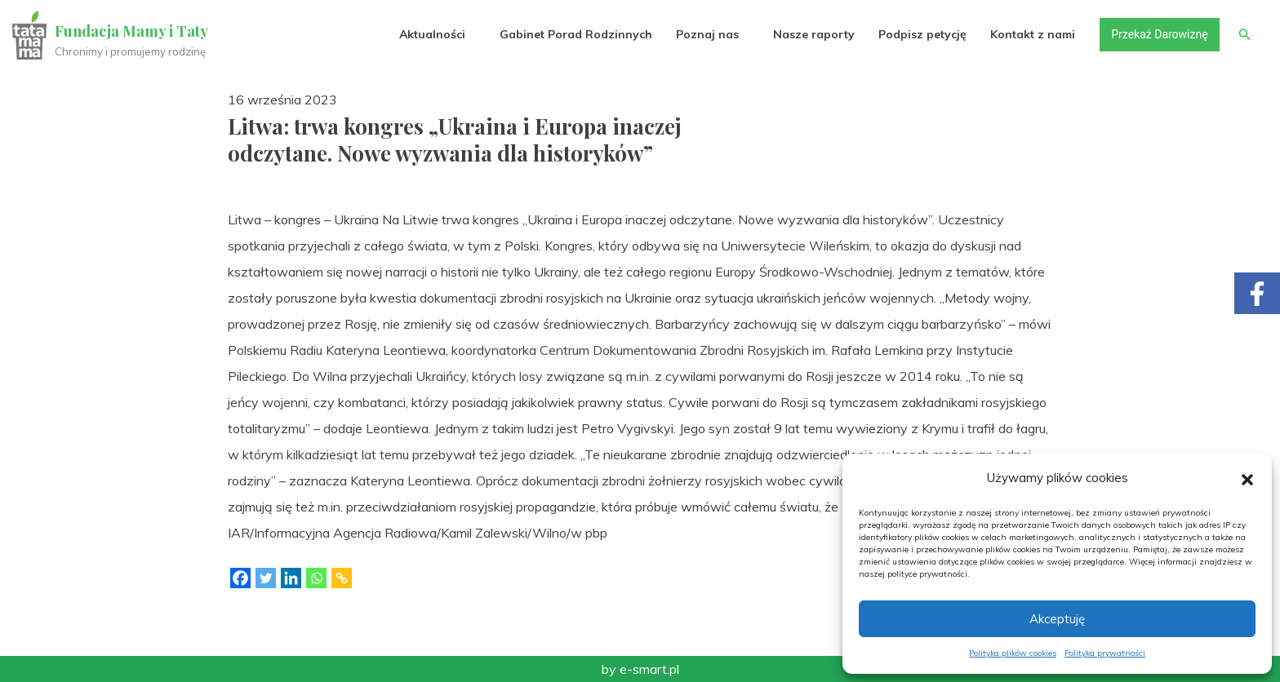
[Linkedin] (291, 578)
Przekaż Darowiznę (1158, 34)
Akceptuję (1057, 619)
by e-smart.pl (640, 669)
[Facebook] (240, 578)
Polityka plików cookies (1012, 653)
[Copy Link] (342, 578)
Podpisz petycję (922, 34)
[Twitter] (266, 578)
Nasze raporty (813, 34)
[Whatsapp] (316, 578)
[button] (1247, 478)
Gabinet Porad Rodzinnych (575, 34)
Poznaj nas (706, 34)
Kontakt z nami (1032, 34)
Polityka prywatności (1104, 653)
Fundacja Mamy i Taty (132, 31)
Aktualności (431, 34)
